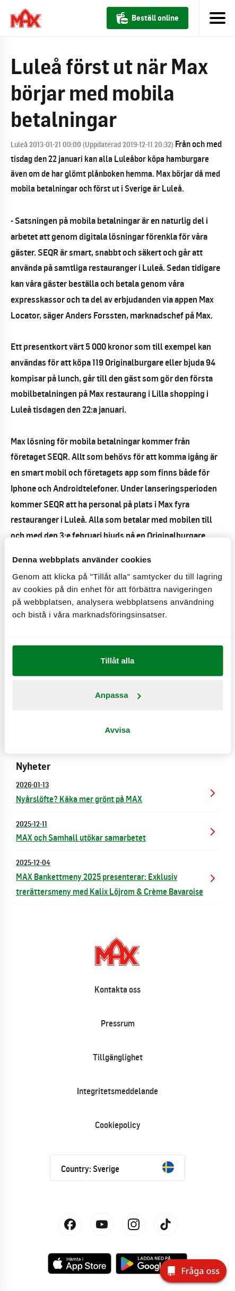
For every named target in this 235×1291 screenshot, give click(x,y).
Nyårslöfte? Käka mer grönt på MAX (117, 791)
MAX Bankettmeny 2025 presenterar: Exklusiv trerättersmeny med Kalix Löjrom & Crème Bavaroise (117, 876)
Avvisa (117, 729)
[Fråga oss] (193, 1271)
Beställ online (147, 18)
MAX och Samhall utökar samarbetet (117, 830)
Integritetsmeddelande (117, 1091)
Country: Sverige (117, 1167)
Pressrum (118, 1023)
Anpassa (118, 694)
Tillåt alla (118, 660)
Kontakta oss (117, 989)
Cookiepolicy (118, 1125)
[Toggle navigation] (217, 18)
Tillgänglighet (118, 1057)
